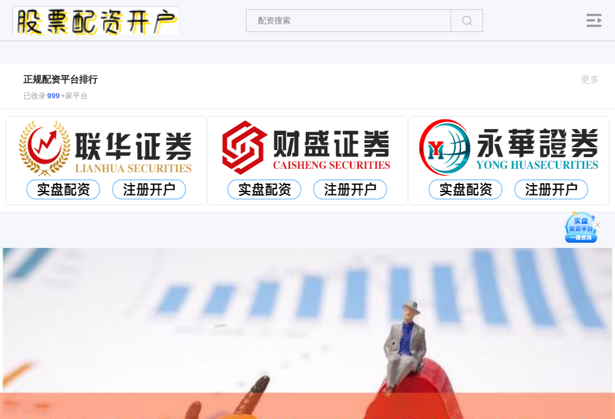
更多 (595, 79)
